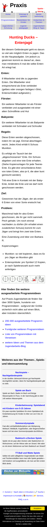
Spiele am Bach (23, 390)
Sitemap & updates (23, 15)
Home (8, 14)
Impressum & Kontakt (12, 496)
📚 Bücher (27, 496)
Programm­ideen (8, 20)
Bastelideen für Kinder (23, 21)
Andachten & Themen (38, 21)
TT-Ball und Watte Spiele (27, 453)
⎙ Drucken (29, 492)
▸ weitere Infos (26, 524)
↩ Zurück (7, 492)
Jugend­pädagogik (23, 27)
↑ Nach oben (17, 492)
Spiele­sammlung (38, 15)
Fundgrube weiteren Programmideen (24, 329)
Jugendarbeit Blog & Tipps (39, 27)
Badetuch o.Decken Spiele (28, 438)
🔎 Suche (39, 492)
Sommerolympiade (24, 423)
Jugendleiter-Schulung (8, 27)
